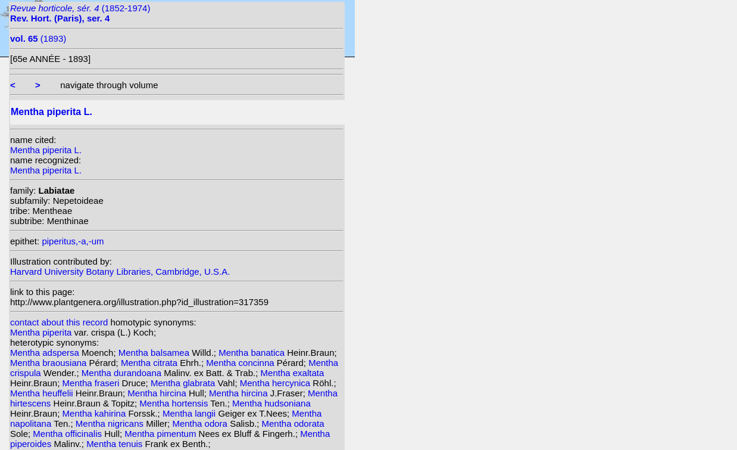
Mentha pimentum (161, 434)
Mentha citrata (150, 363)
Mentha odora (201, 423)
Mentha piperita (42, 332)
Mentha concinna (241, 363)
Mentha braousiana (49, 363)
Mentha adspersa (46, 352)
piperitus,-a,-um (73, 241)
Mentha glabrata (184, 383)
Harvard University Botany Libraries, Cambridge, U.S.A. (120, 271)
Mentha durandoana (123, 373)
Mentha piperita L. (46, 150)
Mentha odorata (292, 423)
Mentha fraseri (92, 383)
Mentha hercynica (276, 383)
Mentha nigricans (111, 423)
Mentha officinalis (68, 434)
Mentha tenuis (115, 444)
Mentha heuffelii (43, 393)
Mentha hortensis (174, 403)
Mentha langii (190, 413)
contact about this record (59, 322)
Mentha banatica (252, 352)
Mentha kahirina (96, 413)
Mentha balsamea (155, 352)
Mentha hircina (158, 393)
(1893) (38, 38)
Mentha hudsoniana (271, 403)
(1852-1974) (80, 13)
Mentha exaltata (292, 373)
